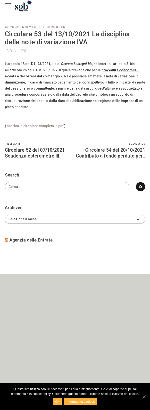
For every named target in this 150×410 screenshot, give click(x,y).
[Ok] (144, 396)
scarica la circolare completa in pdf (35, 126)
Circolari (57, 27)
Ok (57, 401)
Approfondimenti (23, 27)
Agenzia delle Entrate (31, 239)
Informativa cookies (81, 401)
